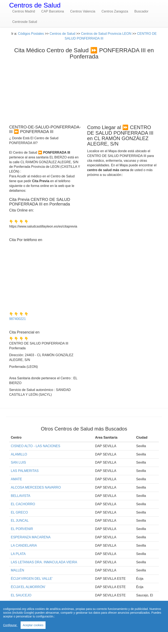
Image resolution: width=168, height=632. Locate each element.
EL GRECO (19, 512)
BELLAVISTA (20, 496)
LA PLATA (18, 554)
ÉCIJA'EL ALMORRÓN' (28, 587)
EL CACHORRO (23, 504)
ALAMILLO (19, 454)
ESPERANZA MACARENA (31, 537)
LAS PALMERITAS (25, 471)
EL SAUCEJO (21, 595)
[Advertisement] (84, 91)
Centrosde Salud (24, 22)
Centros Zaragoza (114, 11)
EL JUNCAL (20, 520)
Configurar (10, 625)
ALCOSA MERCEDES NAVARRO (36, 487)
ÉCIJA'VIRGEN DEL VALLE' (32, 578)
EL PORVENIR (22, 529)
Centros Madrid (23, 11)
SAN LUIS (18, 462)
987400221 (17, 319)
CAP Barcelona (52, 11)
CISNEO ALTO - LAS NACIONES (35, 446)
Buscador (141, 11)
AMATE (16, 479)
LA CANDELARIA (24, 545)
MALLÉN (17, 570)
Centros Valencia (82, 11)
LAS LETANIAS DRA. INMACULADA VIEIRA (44, 562)
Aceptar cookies (33, 625)
